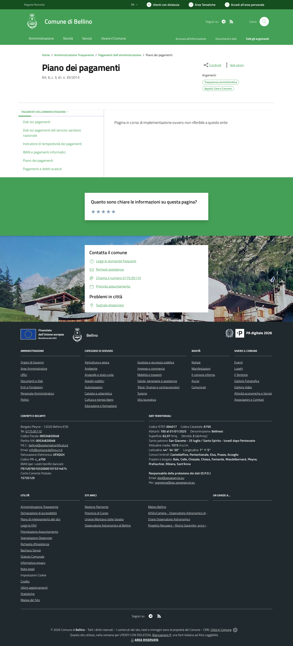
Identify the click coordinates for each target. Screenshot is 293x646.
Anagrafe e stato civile (99, 374)
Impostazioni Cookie (33, 575)
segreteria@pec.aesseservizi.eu (175, 482)
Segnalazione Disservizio (36, 538)
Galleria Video (243, 387)
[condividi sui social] (212, 65)
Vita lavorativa (146, 399)
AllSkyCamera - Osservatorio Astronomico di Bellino (181, 513)
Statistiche (28, 593)
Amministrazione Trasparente (74, 55)
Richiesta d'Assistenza (35, 544)
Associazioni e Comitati (249, 399)
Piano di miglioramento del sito (40, 519)
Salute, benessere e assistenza (157, 381)
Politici (25, 399)
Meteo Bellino (157, 506)
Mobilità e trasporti (149, 374)
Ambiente (91, 368)
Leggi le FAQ (29, 525)
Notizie (196, 362)
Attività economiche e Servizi (253, 393)
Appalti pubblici (94, 381)
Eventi (238, 362)
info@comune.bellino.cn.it (46, 450)
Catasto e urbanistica (98, 393)
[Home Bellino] (58, 22)
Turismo (142, 393)
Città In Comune (221, 629)
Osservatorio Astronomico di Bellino (108, 525)
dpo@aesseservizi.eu (170, 478)
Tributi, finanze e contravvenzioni (158, 387)
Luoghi (238, 368)
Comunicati (199, 387)
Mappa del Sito (30, 600)
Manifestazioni (201, 368)
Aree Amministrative (34, 368)
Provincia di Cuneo (96, 513)
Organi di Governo (32, 362)
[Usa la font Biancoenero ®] (163, 4)
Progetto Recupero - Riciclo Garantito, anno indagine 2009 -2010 (190, 525)
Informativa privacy (33, 562)
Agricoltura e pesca (97, 362)
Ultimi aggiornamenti (34, 587)
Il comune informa (203, 374)
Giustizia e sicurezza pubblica (155, 362)
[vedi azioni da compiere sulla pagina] (234, 65)
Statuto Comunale (32, 556)
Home (46, 55)
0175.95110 (33, 431)
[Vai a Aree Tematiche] (202, 4)
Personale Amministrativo (37, 393)
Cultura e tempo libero (99, 399)
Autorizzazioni (94, 387)
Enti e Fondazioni (32, 387)
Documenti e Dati (32, 381)
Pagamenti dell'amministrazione (119, 55)
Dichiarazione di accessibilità (39, 513)
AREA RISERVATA (144, 639)
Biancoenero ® (161, 635)
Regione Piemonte (96, 506)
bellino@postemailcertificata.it (48, 445)
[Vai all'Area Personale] (244, 4)
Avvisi (195, 381)
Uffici (24, 374)
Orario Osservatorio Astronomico (169, 519)
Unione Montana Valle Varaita (104, 519)
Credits (25, 581)
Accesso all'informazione (191, 39)
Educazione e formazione (101, 405)
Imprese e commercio (151, 368)
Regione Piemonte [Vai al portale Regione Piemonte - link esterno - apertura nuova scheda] (34, 5)
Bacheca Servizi (31, 550)
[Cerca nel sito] (264, 21)
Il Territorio (241, 374)
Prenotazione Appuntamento (39, 531)
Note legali (28, 569)
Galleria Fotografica (246, 381)
